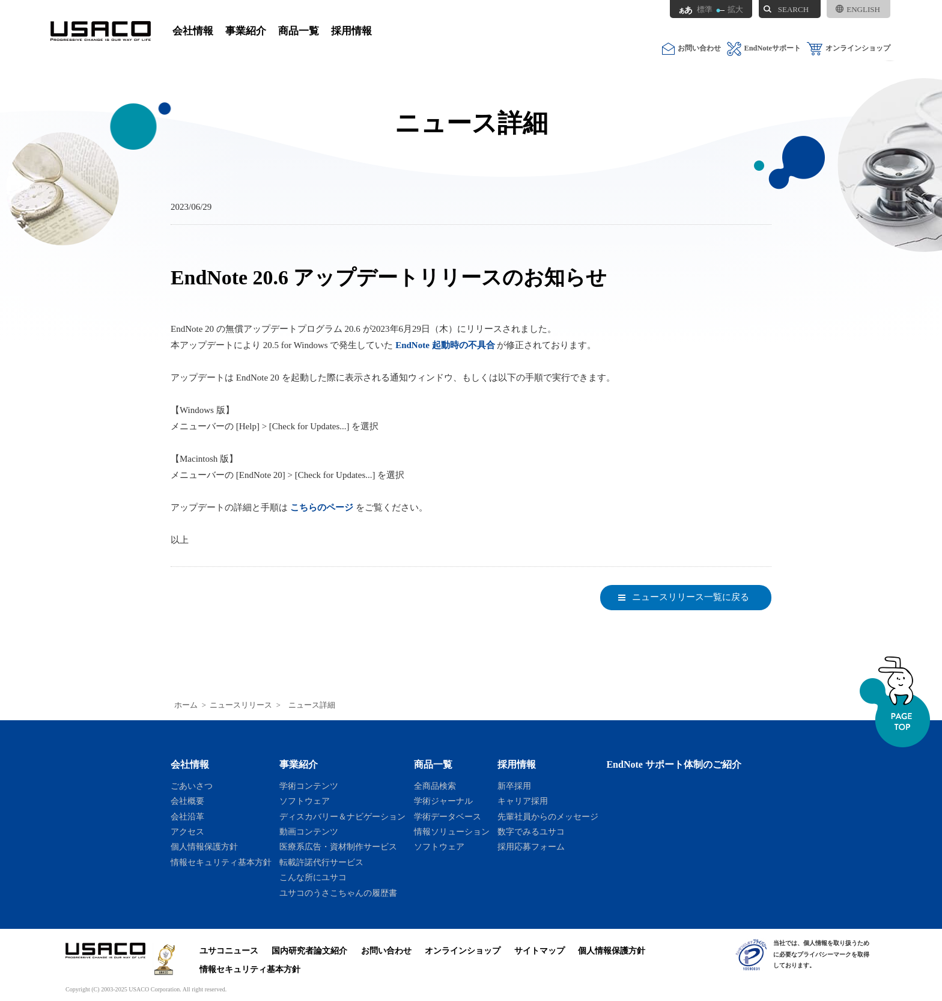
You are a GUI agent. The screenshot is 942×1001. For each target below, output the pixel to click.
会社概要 (187, 801)
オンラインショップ (848, 48)
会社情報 (192, 31)
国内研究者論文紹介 (309, 950)
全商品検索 (435, 786)
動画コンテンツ (308, 831)
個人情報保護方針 (204, 846)
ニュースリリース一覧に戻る (690, 597)
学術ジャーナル (443, 801)
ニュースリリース (241, 705)
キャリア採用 (522, 801)
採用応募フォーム (531, 846)
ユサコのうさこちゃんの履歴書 (338, 893)
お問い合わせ (691, 48)
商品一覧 (298, 31)
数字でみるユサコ (531, 831)
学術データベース (447, 816)
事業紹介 (245, 31)
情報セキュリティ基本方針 (221, 862)
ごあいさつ (192, 786)
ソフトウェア (304, 801)
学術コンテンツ (308, 786)
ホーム (186, 705)
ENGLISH (858, 9)
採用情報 (351, 31)
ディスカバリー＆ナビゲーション (342, 816)
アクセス (187, 831)
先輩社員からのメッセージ (547, 816)
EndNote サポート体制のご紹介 (673, 764)
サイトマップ (539, 950)
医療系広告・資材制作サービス (338, 846)
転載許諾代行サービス (321, 862)
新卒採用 (514, 786)
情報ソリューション (452, 831)
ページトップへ (895, 702)
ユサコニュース (228, 950)
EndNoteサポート (764, 48)
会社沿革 (187, 816)
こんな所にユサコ (313, 877)
